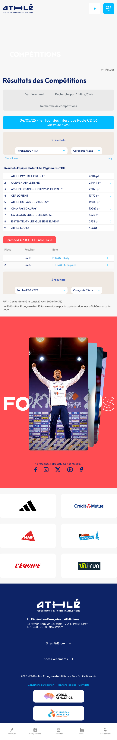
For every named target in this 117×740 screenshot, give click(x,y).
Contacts (83, 684)
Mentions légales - (67, 684)
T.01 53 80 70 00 (37, 627)
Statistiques (11, 158)
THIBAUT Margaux (64, 265)
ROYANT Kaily (60, 258)
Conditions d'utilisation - (42, 684)
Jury (109, 158)
